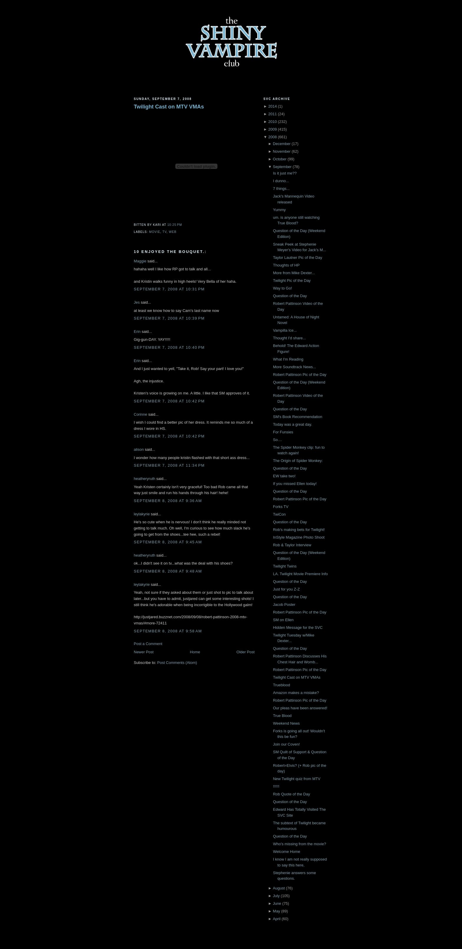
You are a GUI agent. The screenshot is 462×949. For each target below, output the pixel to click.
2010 (272, 121)
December (282, 144)
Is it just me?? (284, 173)
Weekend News (286, 723)
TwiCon (279, 514)
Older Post (246, 652)
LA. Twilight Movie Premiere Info (300, 574)
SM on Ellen (283, 620)
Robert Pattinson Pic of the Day (299, 374)
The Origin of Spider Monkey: (298, 460)
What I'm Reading (288, 359)
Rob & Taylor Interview (292, 545)
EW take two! (284, 476)
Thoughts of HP (286, 265)
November (282, 151)
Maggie (140, 261)
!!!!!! (276, 786)
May (276, 911)
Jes (137, 302)
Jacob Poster (284, 604)
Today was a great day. (292, 424)
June (277, 903)
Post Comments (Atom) (177, 662)
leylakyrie (142, 514)
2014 (272, 106)
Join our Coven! (286, 744)
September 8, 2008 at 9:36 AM (168, 501)
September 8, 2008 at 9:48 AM (168, 571)
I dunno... (281, 181)
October (279, 159)
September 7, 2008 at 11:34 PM (169, 465)
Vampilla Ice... (285, 330)
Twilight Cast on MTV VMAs (169, 107)
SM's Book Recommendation (297, 417)
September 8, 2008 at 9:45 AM (168, 542)
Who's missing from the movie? (299, 844)
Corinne (140, 414)
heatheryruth (144, 478)
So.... (277, 440)
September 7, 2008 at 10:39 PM (169, 318)
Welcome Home (286, 851)
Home (195, 652)
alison (139, 449)
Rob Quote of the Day (291, 794)
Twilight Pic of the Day (292, 280)
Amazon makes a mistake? (296, 692)
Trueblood (281, 685)
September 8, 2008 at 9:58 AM (168, 631)
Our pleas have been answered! (300, 708)
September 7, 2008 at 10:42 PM (169, 401)
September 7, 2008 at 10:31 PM (169, 289)
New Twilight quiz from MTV (296, 779)
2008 (272, 137)
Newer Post (144, 652)
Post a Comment (148, 644)
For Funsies (283, 432)
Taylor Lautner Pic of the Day (297, 257)
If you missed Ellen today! (294, 483)
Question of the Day (290, 296)
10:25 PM (174, 224)
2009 (272, 129)
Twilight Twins (284, 566)
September (282, 167)
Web (172, 231)
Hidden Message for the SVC (297, 627)
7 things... (281, 188)
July (276, 896)
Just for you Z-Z (286, 589)
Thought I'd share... (289, 338)
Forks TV (280, 506)
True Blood (282, 715)
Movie (154, 231)
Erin (137, 331)
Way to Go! (282, 288)
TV (164, 231)
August (279, 888)
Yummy (279, 210)
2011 (272, 114)
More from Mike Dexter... (294, 273)
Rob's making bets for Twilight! (299, 529)
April (276, 919)
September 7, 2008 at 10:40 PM (169, 347)
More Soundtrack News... (294, 367)
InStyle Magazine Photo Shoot (298, 537)
